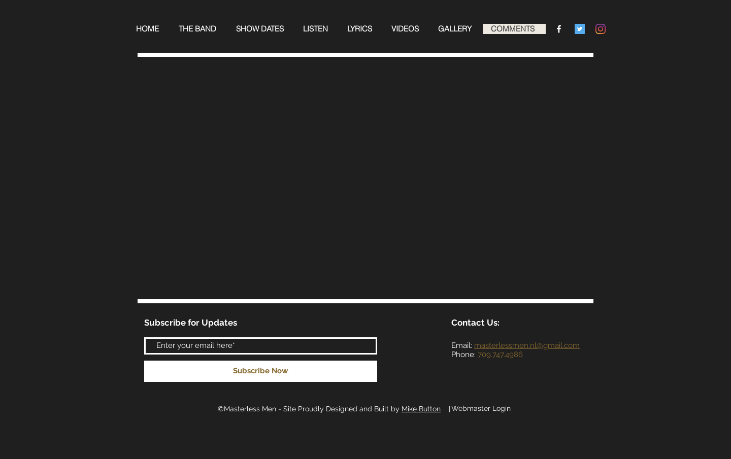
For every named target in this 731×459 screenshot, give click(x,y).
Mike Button (421, 409)
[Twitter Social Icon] (580, 29)
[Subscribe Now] (260, 371)
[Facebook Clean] (559, 29)
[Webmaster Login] (481, 409)
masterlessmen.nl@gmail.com (527, 345)
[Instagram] (600, 29)
